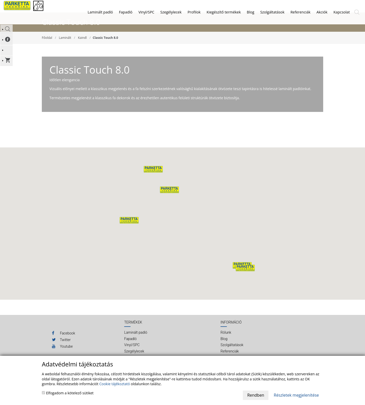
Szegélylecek (171, 12)
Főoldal (47, 49)
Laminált (65, 49)
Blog (224, 351)
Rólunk (226, 344)
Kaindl (82, 49)
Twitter (61, 351)
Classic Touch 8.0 (105, 49)
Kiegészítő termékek (224, 12)
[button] (169, 201)
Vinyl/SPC (146, 12)
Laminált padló (100, 12)
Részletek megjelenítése (296, 395)
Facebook (63, 345)
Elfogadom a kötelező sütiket (68, 393)
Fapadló (125, 12)
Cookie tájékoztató (114, 383)
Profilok (194, 12)
